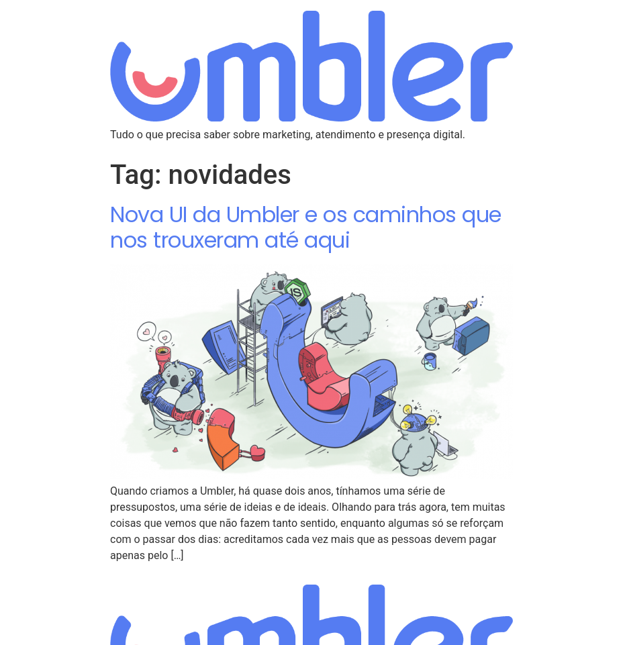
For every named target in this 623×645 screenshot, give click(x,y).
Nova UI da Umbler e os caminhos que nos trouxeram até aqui (305, 227)
